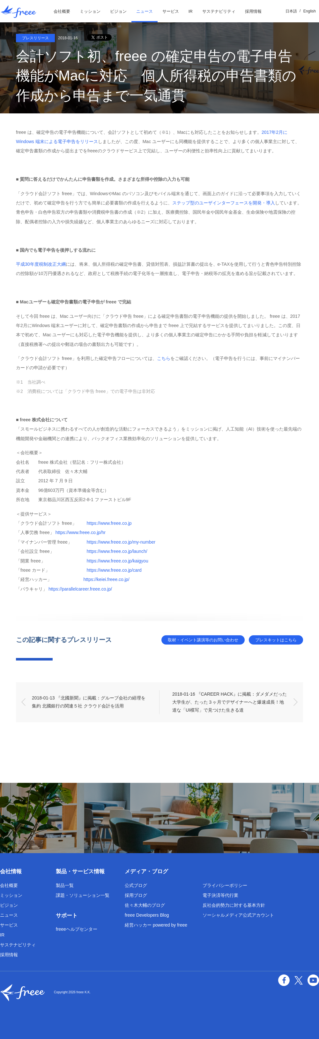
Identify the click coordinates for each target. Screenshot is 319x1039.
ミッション (90, 11)
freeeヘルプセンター (76, 929)
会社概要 (62, 11)
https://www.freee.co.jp (109, 523)
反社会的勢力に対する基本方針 (234, 905)
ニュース (144, 11)
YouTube (313, 980)
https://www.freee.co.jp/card (114, 570)
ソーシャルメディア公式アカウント (238, 915)
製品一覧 (65, 885)
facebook (284, 980)
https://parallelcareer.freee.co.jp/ (80, 589)
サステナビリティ (218, 11)
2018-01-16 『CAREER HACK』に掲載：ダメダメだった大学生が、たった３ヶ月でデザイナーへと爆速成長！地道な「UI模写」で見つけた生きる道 (229, 702)
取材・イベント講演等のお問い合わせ (203, 640)
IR (191, 11)
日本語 (291, 11)
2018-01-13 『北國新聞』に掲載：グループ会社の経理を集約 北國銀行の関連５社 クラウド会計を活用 (88, 701)
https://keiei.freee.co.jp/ (107, 579)
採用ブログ (136, 895)
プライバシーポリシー (225, 885)
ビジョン (118, 11)
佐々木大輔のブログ (145, 905)
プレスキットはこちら (276, 640)
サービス (170, 11)
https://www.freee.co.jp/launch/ (117, 551)
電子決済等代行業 (220, 895)
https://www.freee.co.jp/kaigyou (117, 560)
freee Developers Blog (147, 915)
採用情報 (253, 11)
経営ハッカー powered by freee (156, 925)
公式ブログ (136, 885)
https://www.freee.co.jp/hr (81, 532)
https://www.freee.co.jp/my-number (121, 542)
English (309, 11)
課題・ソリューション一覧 (82, 895)
